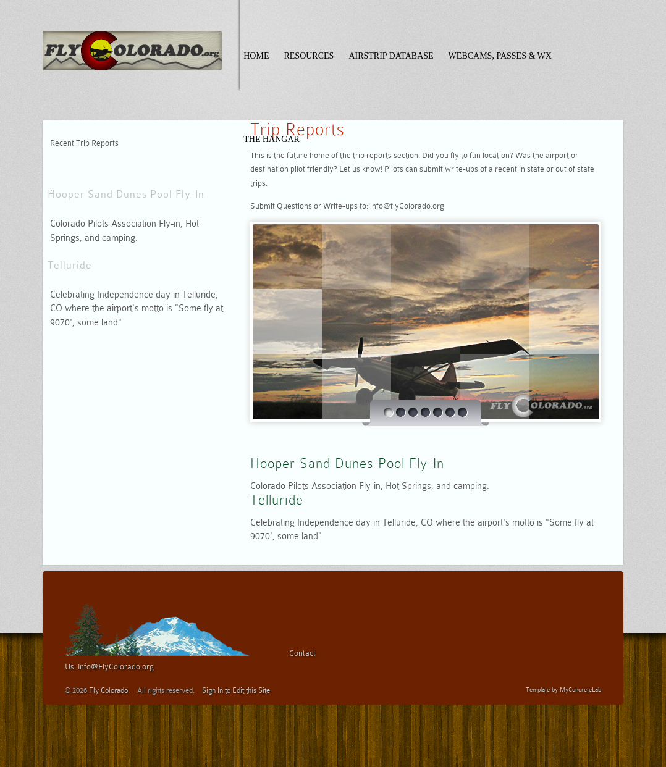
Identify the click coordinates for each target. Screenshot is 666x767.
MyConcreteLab (580, 689)
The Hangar (271, 139)
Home (256, 56)
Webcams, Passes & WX (500, 56)
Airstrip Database (390, 56)
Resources (309, 56)
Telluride (70, 265)
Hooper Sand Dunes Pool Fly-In (126, 194)
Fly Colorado (108, 690)
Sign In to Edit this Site (236, 690)
